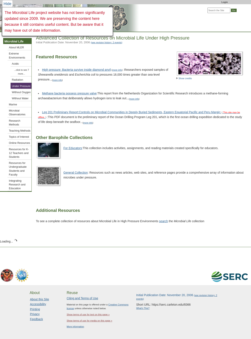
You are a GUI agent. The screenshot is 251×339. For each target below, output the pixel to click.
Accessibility (38, 304)
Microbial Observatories (17, 112)
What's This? (143, 308)
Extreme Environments (17, 55)
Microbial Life (13, 41)
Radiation (17, 79)
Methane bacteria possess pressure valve (69, 93)
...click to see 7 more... (21, 72)
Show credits (184, 78)
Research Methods (14, 122)
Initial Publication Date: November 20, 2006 (79, 42)
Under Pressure (21, 86)
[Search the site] (218, 10)
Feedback (36, 319)
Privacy (35, 314)
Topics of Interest (19, 136)
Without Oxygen (21, 92)
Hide (7, 4)
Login (224, 2)
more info (117, 70)
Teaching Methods (19, 130)
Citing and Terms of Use (82, 298)
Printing (35, 309)
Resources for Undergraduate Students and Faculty (18, 169)
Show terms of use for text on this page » (88, 314)
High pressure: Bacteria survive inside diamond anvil (76, 69)
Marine (13, 104)
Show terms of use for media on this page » (89, 320)
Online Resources (19, 143)
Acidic (15, 63)
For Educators (72, 148)
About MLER (16, 47)
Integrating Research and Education (17, 184)
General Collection (75, 172)
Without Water (20, 98)
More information (75, 326)
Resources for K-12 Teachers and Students (19, 153)
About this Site (39, 299)
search (163, 221)
